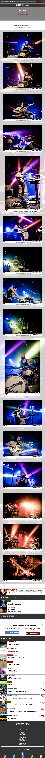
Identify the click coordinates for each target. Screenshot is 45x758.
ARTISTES (22, 733)
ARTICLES (22, 738)
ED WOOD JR (22, 14)
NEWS (22, 732)
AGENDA (22, 740)
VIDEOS (23, 742)
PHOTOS (22, 734)
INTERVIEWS (22, 737)
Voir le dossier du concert (22, 27)
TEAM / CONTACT (22, 744)
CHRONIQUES (22, 736)
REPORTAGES (22, 739)
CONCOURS (22, 743)
